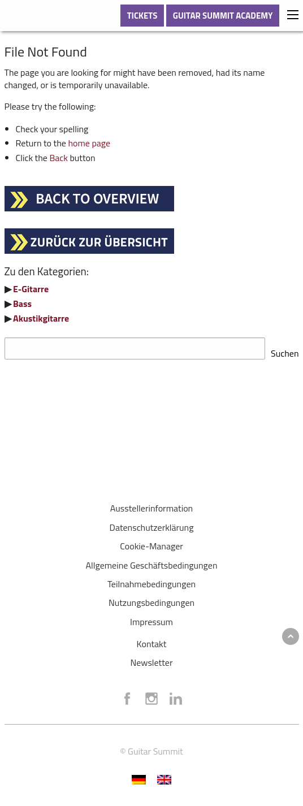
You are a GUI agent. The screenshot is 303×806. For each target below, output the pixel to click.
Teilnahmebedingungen (151, 580)
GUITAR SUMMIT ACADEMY (223, 15)
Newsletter (152, 659)
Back (58, 157)
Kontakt (152, 640)
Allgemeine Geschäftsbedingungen (152, 562)
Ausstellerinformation (151, 505)
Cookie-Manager (151, 542)
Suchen (284, 350)
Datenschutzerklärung (152, 524)
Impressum (151, 618)
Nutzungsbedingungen (151, 599)
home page (89, 143)
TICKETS (142, 15)
